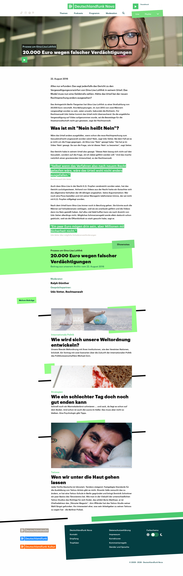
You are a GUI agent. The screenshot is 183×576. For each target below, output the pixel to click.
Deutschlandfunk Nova (81, 530)
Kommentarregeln (118, 542)
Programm (94, 13)
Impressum (114, 534)
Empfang (74, 538)
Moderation (111, 13)
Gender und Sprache (119, 547)
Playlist (148, 14)
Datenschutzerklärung (120, 530)
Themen (64, 13)
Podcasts (78, 13)
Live (137, 14)
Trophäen (74, 542)
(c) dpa (178, 64)
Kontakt (73, 534)
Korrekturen (115, 538)
